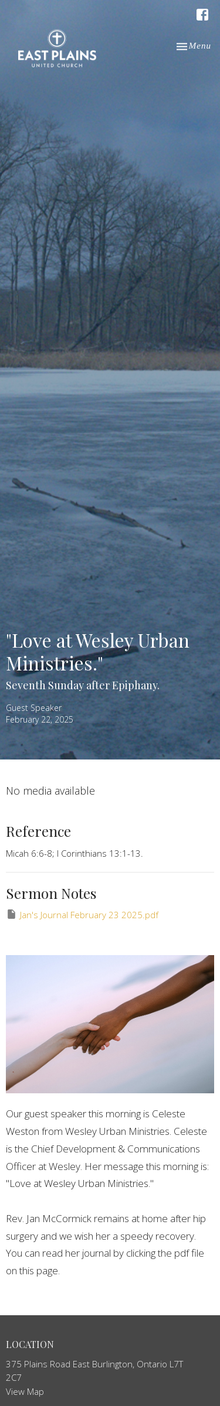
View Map (25, 1391)
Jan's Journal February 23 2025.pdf (82, 914)
